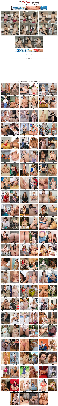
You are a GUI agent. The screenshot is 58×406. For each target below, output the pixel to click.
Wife (34, 405)
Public (33, 364)
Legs (14, 324)
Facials (14, 216)
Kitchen (43, 297)
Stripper (43, 378)
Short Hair (14, 405)
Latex (24, 95)
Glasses (52, 162)
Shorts (24, 229)
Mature (43, 162)
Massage (5, 95)
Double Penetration (33, 108)
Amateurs (5, 324)
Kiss (43, 283)
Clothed (24, 202)
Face (52, 216)
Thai (43, 243)
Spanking (43, 351)
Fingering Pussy (24, 149)
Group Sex (5, 162)
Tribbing (24, 162)
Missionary (52, 229)
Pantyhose (5, 283)
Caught (5, 216)
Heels (52, 95)
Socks (24, 122)
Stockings (33, 229)
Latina (14, 270)
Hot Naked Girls (43, 256)
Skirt (33, 202)
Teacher (5, 229)
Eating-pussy (24, 283)
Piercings (14, 297)
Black (14, 149)
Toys (33, 337)
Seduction (43, 310)
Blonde (52, 135)
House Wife (24, 297)
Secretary (24, 176)
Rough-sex (5, 391)
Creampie (14, 122)
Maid (43, 324)
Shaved (52, 176)
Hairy (43, 229)
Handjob (24, 189)
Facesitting (43, 216)
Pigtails (14, 95)
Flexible (33, 135)
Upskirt (14, 351)
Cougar (33, 256)
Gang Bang (24, 364)
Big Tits (14, 162)
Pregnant (52, 108)
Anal (52, 337)
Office (5, 122)
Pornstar (43, 391)
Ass (14, 243)
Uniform (5, 176)
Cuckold (5, 270)
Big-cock (33, 189)
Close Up (14, 256)
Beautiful (5, 243)
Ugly (24, 216)
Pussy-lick (52, 310)
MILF (14, 378)
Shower (52, 202)
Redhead (43, 202)
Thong (24, 243)
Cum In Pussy (14, 391)
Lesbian (14, 202)
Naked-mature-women (33, 243)
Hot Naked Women (24, 108)
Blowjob (43, 189)
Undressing (5, 378)
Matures (29, 2)
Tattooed (33, 297)
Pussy (5, 364)
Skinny (33, 283)
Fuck (24, 135)
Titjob (33, 162)
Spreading (43, 176)
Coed (52, 378)
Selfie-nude (5, 149)
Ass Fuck (52, 283)
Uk (52, 391)
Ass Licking (14, 310)
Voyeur (24, 391)
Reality (5, 189)
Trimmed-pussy (5, 310)
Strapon (14, 108)
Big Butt (14, 337)
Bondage (43, 149)
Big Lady (52, 297)
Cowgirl (33, 378)
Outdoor (43, 270)
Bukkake (14, 135)
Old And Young (24, 270)
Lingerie (33, 216)
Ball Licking (52, 351)
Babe (52, 122)
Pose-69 (33, 270)
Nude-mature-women (43, 95)
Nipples (24, 351)
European (33, 391)
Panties (24, 337)
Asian (52, 149)
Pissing (33, 176)
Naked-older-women (52, 324)
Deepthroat (43, 337)
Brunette (14, 229)
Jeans (43, 405)
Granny (33, 310)
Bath (5, 337)
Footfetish (14, 283)
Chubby (33, 149)
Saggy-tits (5, 256)
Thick (33, 122)
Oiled (33, 95)
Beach (52, 256)
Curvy (14, 189)
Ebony (52, 270)
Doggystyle (52, 243)
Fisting (33, 351)
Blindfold (5, 351)
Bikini (52, 189)
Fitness (24, 310)
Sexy (43, 108)
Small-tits (43, 122)
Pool (24, 324)
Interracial (5, 202)
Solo (14, 176)
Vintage (5, 108)
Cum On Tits (24, 378)
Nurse (43, 364)
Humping (24, 256)
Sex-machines (33, 324)
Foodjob (24, 405)
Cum (52, 364)
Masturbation (5, 135)
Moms (5, 297)
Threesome (43, 135)
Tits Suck (14, 364)
